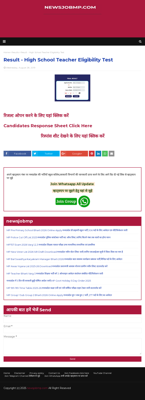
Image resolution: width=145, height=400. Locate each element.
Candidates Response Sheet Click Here (48, 125)
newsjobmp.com (37, 388)
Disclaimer (19, 373)
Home (7, 373)
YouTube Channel (102, 373)
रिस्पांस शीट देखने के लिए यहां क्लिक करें (72, 136)
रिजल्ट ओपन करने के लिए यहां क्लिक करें (36, 115)
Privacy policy (37, 373)
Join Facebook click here (76, 373)
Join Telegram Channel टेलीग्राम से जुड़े (22, 376)
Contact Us (54, 373)
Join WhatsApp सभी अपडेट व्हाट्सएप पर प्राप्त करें (66, 376)
